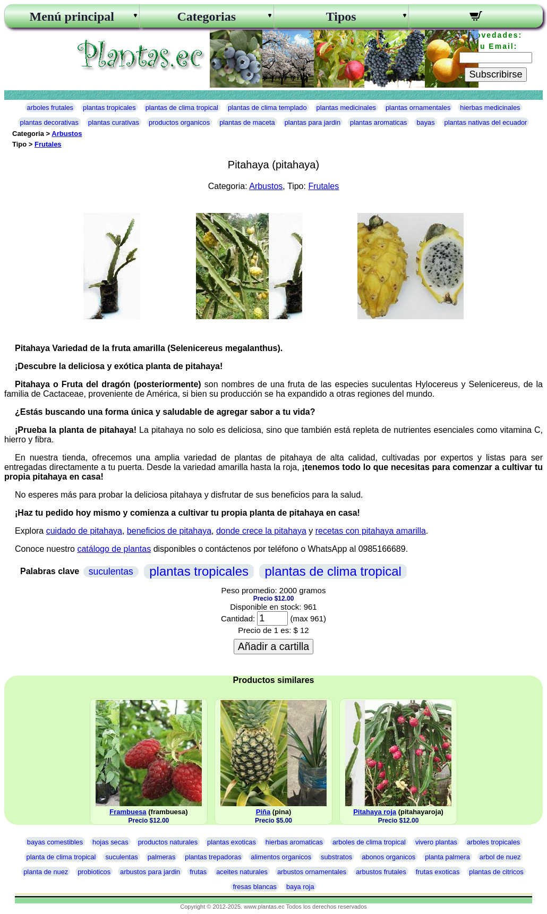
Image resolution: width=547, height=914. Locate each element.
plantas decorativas (49, 122)
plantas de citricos (496, 872)
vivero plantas (436, 842)
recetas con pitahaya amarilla (370, 530)
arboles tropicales (493, 842)
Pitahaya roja (374, 812)
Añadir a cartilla (273, 646)
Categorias (206, 16)
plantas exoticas (231, 842)
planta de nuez (45, 872)
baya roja (300, 887)
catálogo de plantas (114, 548)
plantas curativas (113, 122)
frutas (198, 872)
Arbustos (67, 134)
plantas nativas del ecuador (486, 122)
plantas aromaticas (378, 122)
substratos (336, 857)
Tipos (341, 16)
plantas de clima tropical (182, 108)
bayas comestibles (55, 842)
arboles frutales (50, 108)
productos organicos (179, 122)
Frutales (48, 144)
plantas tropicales (109, 108)
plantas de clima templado (267, 108)
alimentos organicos (281, 857)
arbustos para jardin (150, 872)
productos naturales (168, 842)
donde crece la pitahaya (261, 530)
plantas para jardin (312, 122)
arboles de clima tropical (369, 842)
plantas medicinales (346, 108)
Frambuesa (127, 812)
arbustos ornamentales (311, 872)
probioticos (94, 872)
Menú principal (72, 16)
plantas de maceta (247, 122)
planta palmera (447, 857)
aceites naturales (242, 872)
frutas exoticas (438, 872)
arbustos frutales (381, 872)
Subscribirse (495, 74)
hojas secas (110, 842)
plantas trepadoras (213, 857)
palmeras (162, 857)
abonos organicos (388, 857)
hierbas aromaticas (294, 842)
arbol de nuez (500, 857)
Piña (263, 812)
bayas (425, 122)
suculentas (111, 571)
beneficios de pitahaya (169, 530)
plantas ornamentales (418, 108)
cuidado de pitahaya (84, 530)
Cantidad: (238, 618)
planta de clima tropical (61, 857)
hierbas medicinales (490, 108)
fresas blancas (255, 887)
